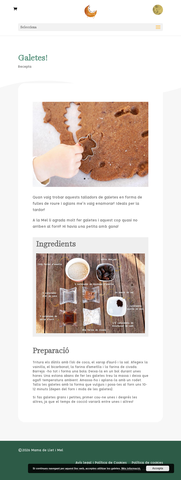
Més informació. (131, 468)
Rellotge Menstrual (158, 10)
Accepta (157, 468)
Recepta (24, 66)
